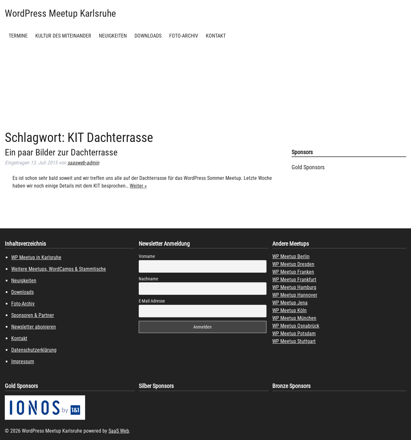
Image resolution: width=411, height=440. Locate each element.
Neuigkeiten (113, 36)
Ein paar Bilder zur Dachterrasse (61, 152)
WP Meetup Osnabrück (295, 326)
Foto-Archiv (183, 36)
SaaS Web (119, 431)
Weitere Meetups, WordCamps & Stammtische (58, 269)
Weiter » (138, 186)
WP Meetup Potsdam (294, 333)
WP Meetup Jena (290, 303)
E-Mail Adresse (152, 301)
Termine (18, 36)
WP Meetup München (294, 318)
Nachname (148, 278)
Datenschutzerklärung (34, 350)
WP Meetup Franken (293, 272)
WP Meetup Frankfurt (294, 280)
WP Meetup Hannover (294, 295)
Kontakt (216, 36)
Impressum (22, 361)
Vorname (147, 256)
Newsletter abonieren (33, 327)
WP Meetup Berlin (291, 256)
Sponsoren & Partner (32, 315)
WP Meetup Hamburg (294, 287)
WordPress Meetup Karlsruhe (60, 13)
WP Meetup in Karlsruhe (36, 257)
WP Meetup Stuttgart (294, 341)
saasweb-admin (83, 163)
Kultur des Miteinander (63, 36)
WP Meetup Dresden (293, 264)
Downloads (148, 36)
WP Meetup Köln (289, 310)
